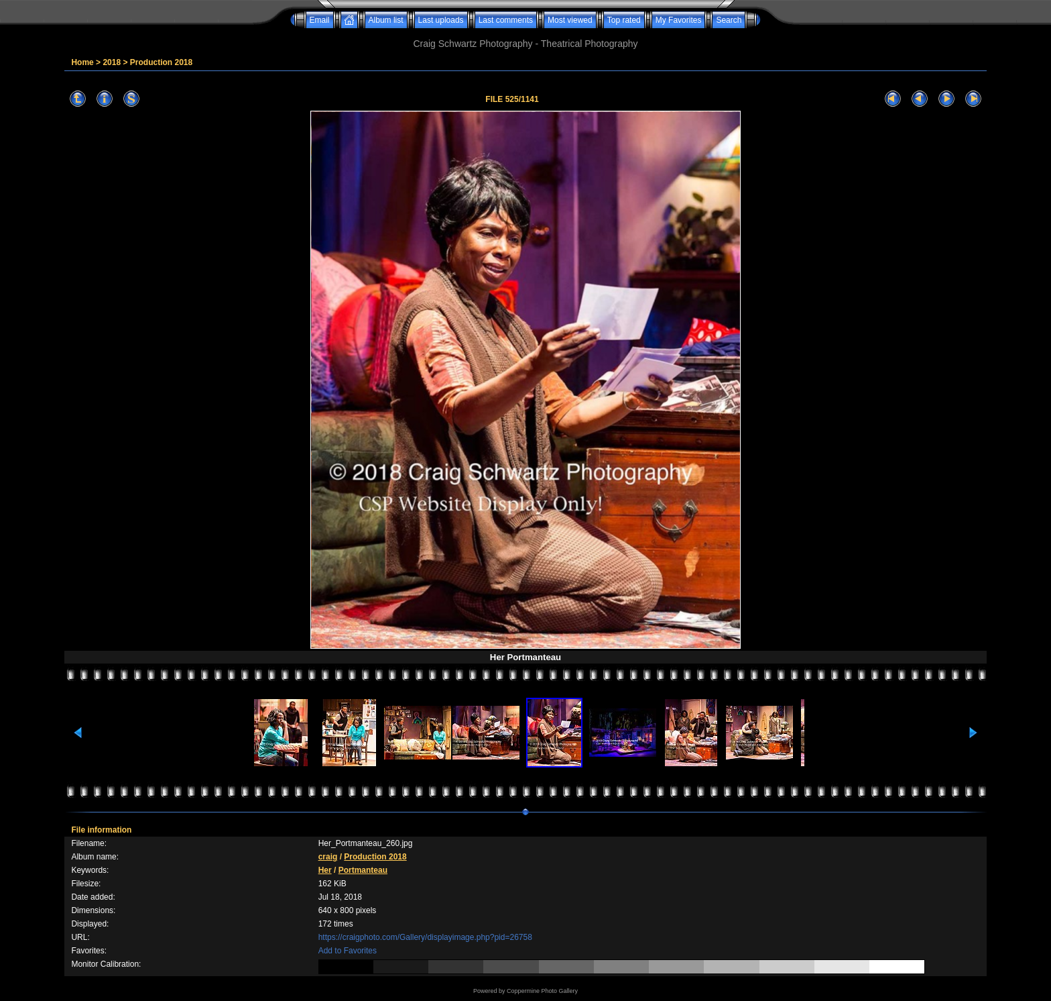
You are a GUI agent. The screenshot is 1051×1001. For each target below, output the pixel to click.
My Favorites (679, 20)
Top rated (624, 20)
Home (82, 62)
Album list (386, 20)
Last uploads (441, 20)
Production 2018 (161, 62)
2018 (112, 62)
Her (325, 870)
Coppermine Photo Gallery (542, 991)
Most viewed (570, 20)
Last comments (506, 20)
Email (320, 20)
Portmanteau (362, 870)
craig (328, 856)
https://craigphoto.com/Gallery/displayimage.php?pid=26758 (425, 937)
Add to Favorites (347, 950)
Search (728, 20)
